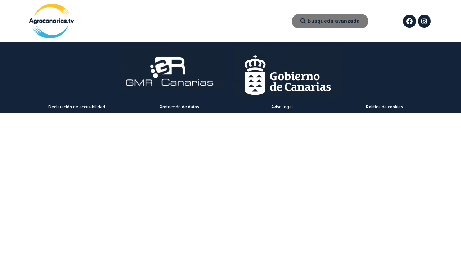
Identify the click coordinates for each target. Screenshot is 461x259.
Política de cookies (384, 107)
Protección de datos (179, 107)
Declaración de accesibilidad (76, 107)
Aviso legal (282, 107)
